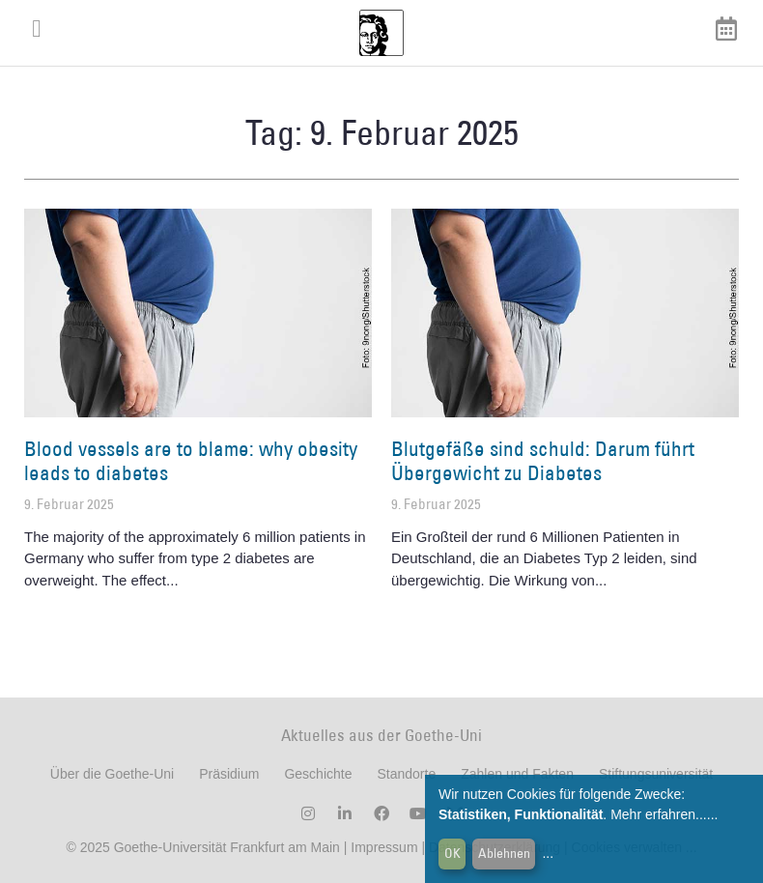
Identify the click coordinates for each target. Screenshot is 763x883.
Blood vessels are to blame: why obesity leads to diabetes (190, 461)
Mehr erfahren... (658, 814)
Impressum (382, 847)
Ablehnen (504, 853)
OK (452, 853)
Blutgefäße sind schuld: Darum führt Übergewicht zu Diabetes (542, 461)
